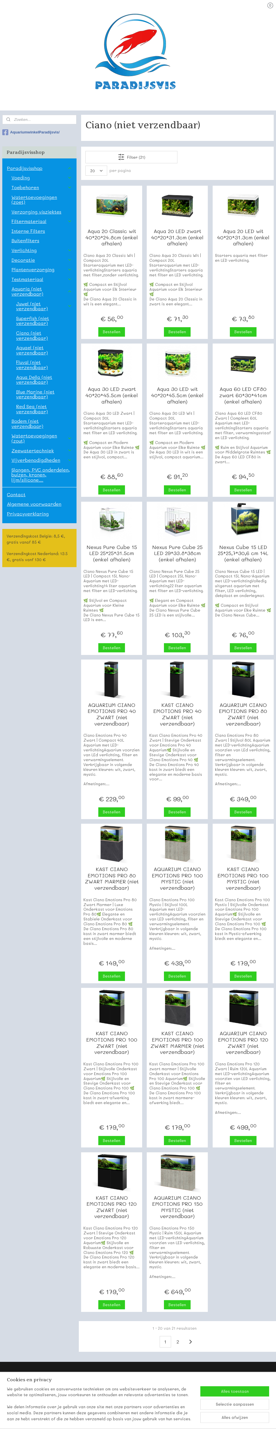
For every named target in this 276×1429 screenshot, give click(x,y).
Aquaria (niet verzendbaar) (41, 291)
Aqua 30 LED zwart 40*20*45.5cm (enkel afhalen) (111, 395)
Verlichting (41, 250)
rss (129, 1418)
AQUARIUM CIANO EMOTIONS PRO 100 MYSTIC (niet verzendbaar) (177, 878)
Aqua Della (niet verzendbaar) (34, 379)
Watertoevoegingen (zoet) (34, 199)
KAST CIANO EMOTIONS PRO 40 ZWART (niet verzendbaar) (177, 714)
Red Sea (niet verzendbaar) (32, 408)
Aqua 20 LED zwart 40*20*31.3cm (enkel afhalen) (177, 237)
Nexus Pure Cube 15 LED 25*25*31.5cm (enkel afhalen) (112, 553)
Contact (16, 494)
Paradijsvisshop (39, 168)
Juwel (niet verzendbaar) (44, 306)
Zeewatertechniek (41, 450)
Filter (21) (131, 157)
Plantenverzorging (41, 269)
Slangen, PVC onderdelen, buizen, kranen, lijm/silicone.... (40, 475)
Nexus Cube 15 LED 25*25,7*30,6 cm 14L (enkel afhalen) (243, 553)
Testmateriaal (41, 279)
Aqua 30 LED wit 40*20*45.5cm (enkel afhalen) (177, 395)
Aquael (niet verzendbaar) (32, 350)
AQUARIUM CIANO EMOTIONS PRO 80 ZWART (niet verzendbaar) (243, 714)
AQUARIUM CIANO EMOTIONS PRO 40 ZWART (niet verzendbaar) (112, 714)
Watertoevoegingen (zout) (41, 438)
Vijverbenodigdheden (41, 460)
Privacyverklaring (28, 514)
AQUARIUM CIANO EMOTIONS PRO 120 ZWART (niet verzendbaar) (243, 1042)
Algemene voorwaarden (34, 504)
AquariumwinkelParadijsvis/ (31, 132)
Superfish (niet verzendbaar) (32, 320)
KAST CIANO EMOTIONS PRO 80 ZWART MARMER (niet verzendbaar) (112, 878)
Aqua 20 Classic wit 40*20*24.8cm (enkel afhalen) (111, 237)
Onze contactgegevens (25, 1391)
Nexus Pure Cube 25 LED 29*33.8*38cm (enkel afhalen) (177, 553)
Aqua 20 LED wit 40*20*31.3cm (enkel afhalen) (243, 237)
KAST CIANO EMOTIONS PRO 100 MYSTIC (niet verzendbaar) (243, 878)
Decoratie (41, 260)
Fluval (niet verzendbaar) (32, 364)
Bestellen (111, 331)
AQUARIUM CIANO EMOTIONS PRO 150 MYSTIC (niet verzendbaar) (177, 1207)
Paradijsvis (13, 1385)
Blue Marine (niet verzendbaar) (35, 394)
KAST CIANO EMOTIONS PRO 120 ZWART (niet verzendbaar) (112, 1207)
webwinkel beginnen (152, 1418)
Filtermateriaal (41, 221)
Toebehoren (41, 187)
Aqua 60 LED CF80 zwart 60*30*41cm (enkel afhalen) (243, 395)
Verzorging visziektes (36, 212)
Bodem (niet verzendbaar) (27, 423)
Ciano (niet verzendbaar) (32, 335)
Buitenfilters (25, 240)
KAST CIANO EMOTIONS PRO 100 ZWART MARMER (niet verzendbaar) (177, 1042)
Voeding (41, 177)
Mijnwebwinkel (204, 1418)
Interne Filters (28, 231)
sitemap (117, 1418)
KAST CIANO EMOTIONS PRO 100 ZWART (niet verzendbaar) (111, 1042)
